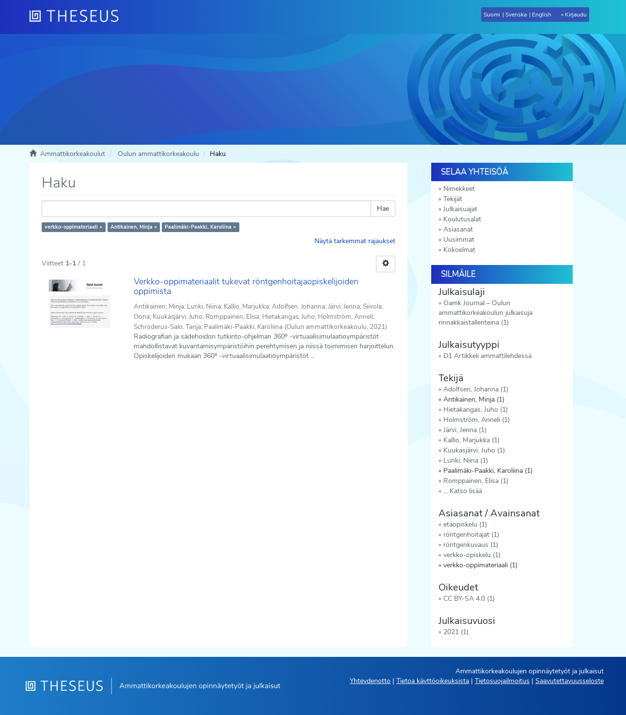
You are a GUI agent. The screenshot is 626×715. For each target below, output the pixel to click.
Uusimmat (458, 239)
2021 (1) (456, 632)
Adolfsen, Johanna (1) (475, 389)
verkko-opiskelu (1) (472, 555)
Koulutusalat (462, 219)
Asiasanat (458, 229)
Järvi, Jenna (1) (464, 430)
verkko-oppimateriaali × (73, 227)
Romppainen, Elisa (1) (475, 480)
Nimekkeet (459, 188)
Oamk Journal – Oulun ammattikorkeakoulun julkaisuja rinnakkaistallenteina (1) (485, 312)
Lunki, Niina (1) (465, 460)
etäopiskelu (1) (465, 524)
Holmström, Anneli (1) (476, 419)
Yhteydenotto (370, 680)
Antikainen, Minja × (133, 227)
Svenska (516, 14)
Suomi (492, 14)
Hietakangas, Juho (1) (475, 409)
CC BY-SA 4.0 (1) (469, 598)
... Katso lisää (462, 491)
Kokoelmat (459, 249)
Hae (383, 208)
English (541, 14)
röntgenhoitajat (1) (471, 534)
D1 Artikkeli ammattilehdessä (487, 355)
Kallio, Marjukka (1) (471, 440)
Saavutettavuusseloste (569, 680)
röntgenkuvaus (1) (470, 544)
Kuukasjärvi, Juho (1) (474, 450)
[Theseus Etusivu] (78, 17)
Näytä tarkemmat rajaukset (354, 241)
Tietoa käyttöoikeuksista (432, 680)
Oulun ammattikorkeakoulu (158, 153)
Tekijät (452, 198)
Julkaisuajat (460, 209)
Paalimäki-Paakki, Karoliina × (200, 227)
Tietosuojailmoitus (502, 680)
